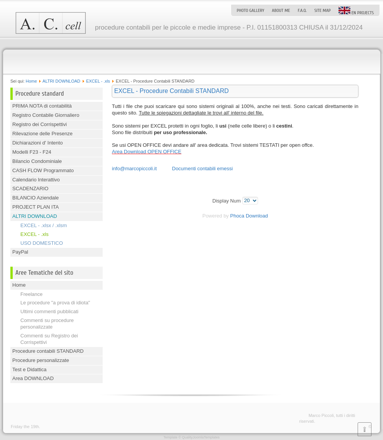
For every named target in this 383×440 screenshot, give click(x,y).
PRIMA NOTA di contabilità (42, 106)
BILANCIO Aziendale (35, 198)
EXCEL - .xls (98, 81)
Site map (322, 10)
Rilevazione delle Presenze (42, 133)
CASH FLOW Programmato (43, 170)
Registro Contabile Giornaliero (45, 115)
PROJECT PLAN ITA (35, 207)
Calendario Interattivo (36, 180)
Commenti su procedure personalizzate (47, 323)
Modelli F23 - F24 (31, 152)
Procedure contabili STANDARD (47, 351)
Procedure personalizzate (40, 360)
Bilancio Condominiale (37, 161)
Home (31, 81)
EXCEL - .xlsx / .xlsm (43, 225)
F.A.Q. (302, 10)
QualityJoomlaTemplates (201, 437)
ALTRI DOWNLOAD (61, 81)
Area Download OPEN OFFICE (147, 151)
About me (281, 10)
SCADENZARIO (30, 188)
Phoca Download (249, 216)
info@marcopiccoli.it (134, 168)
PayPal (20, 252)
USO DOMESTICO (41, 243)
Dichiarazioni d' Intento (37, 143)
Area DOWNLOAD (33, 378)
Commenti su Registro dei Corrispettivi (49, 339)
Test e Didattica (29, 369)
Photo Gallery (250, 10)
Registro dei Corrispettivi (39, 124)
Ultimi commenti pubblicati (49, 311)
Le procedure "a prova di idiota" (55, 303)
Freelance (31, 294)
